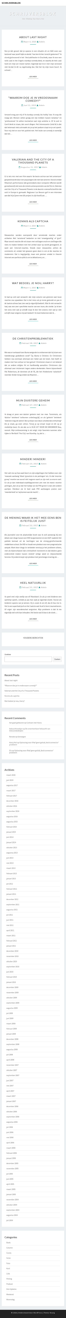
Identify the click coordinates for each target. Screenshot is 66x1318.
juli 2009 (9, 1013)
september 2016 (12, 811)
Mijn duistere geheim (33, 400)
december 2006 (12, 1106)
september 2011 (12, 904)
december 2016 (12, 801)
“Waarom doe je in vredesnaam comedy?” (33, 99)
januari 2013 (11, 878)
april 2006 (10, 1142)
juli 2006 (9, 1127)
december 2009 (12, 987)
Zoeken (8, 654)
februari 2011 (11, 940)
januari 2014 (11, 842)
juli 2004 (9, 1220)
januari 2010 (11, 982)
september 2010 (12, 966)
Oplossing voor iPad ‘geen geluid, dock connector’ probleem (34, 743)
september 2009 (12, 1003)
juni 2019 (9, 780)
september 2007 (12, 1075)
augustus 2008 (12, 1049)
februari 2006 (11, 1153)
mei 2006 (9, 1137)
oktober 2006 (11, 1111)
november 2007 (12, 1065)
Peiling (9, 1279)
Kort (8, 1268)
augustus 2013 (12, 852)
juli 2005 (9, 1174)
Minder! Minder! (33, 459)
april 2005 (10, 1184)
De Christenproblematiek (33, 338)
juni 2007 (9, 1080)
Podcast (9, 1284)
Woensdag (10, 1299)
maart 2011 (10, 935)
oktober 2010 (11, 961)
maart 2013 (10, 868)
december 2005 (12, 1163)
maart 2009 (10, 1023)
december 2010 (12, 951)
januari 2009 (11, 1034)
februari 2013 (11, 873)
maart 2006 (10, 1148)
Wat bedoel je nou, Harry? (33, 283)
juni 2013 (9, 858)
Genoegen (22, 736)
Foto (8, 1263)
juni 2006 (9, 1132)
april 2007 (10, 1091)
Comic (8, 1253)
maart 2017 (10, 790)
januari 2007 (11, 1101)
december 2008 (12, 1039)
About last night (33, 37)
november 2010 (12, 956)
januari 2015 (11, 832)
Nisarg (52, 1313)
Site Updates (11, 1289)
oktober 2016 (11, 806)
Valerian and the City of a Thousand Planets (33, 161)
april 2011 (10, 930)
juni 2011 (9, 920)
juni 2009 (9, 1018)
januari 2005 (11, 1194)
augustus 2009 (12, 1008)
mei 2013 (9, 863)
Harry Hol (13, 742)
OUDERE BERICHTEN (33, 637)
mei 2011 (9, 925)
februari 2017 (11, 796)
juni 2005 (9, 1179)
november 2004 (12, 1199)
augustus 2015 (12, 821)
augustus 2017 (12, 785)
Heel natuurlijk (33, 582)
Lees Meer (33, 76)
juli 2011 (9, 915)
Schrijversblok (11, 2)
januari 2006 (11, 1158)
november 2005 (12, 1168)
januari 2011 (11, 946)
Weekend (10, 1294)
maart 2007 (10, 1096)
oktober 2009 (11, 997)
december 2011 (12, 899)
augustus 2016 (12, 816)
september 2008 (12, 1044)
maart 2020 (10, 775)
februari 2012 (11, 889)
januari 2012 (11, 894)
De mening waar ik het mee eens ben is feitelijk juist (33, 519)
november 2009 (12, 992)
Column (9, 1248)
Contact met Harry (34, 723)
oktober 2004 (11, 1205)
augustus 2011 (12, 909)
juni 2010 (9, 972)
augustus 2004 (12, 1215)
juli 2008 (9, 1054)
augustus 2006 (12, 1122)
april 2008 (10, 1060)
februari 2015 (11, 827)
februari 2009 (11, 1028)
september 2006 (12, 1117)
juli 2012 (9, 884)
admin (42, 42)
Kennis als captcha (33, 221)
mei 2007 (9, 1085)
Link (8, 1273)
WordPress (37, 1313)
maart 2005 (10, 1189)
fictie (8, 1258)
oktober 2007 (11, 1070)
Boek (8, 1242)
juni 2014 (9, 837)
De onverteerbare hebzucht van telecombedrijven (29, 729)
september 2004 (12, 1210)
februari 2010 (11, 977)
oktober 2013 (11, 847)
